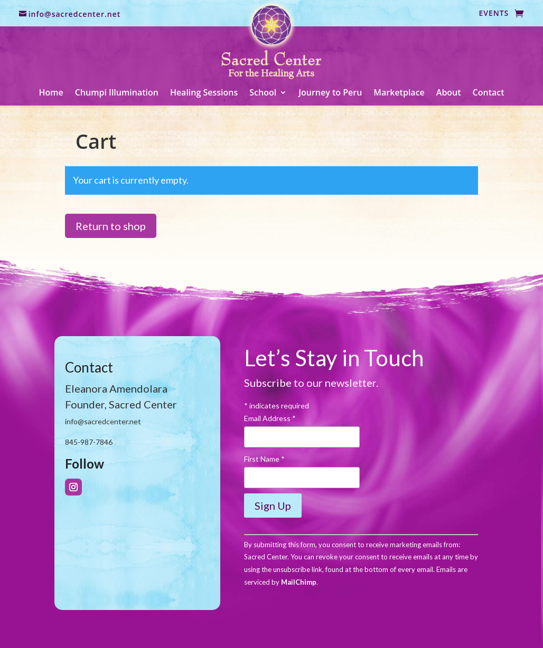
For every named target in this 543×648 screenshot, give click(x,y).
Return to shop (111, 226)
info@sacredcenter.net (75, 14)
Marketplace (399, 93)
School (262, 93)
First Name (264, 458)
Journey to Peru (330, 93)
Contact (488, 93)
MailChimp (298, 582)
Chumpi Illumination (116, 93)
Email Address (270, 418)
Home (51, 93)
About (448, 93)
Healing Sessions (204, 93)
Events (494, 13)
